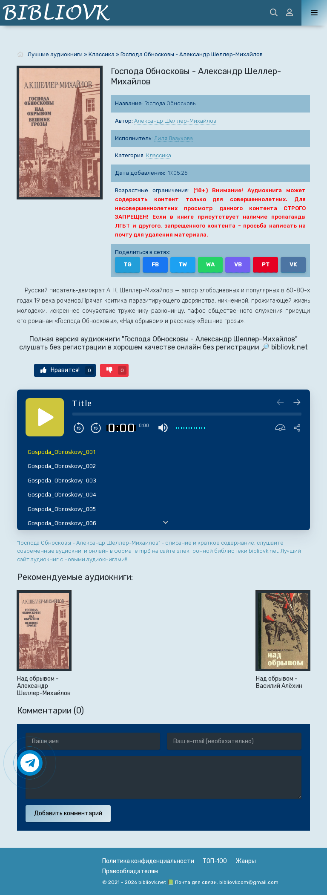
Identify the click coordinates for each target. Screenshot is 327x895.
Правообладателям (130, 871)
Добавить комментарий (68, 813)
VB (238, 264)
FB (155, 264)
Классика (158, 155)
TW (182, 264)
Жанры (245, 861)
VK (293, 264)
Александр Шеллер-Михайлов (175, 121)
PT (266, 264)
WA (210, 264)
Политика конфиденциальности (148, 861)
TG (127, 264)
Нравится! (67, 370)
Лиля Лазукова (173, 138)
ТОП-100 (215, 861)
